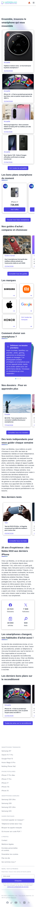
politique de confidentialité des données (18, 887)
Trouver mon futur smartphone (18, 220)
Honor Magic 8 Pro (8, 762)
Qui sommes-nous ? (9, 862)
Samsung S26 (7, 803)
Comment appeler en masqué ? (13, 820)
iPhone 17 (5, 783)
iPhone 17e (5, 787)
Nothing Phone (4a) (9, 766)
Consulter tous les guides (18, 274)
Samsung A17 (6, 751)
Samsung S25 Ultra (8, 807)
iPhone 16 (5, 791)
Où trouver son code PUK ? (11, 831)
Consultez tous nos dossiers (18, 432)
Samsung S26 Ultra (8, 799)
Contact (4, 840)
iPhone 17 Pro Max (8, 775)
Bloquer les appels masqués (12, 828)
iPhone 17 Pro (6, 779)
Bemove (13, 897)
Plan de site (6, 858)
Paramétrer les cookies (10, 854)
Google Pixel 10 (7, 759)
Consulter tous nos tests (18, 541)
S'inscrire (18, 881)
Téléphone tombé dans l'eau (12, 824)
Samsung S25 (7, 811)
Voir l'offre (14, 209)
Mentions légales (8, 844)
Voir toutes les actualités (18, 168)
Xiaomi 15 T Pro (7, 755)
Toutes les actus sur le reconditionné (18, 723)
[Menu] (33, 3)
